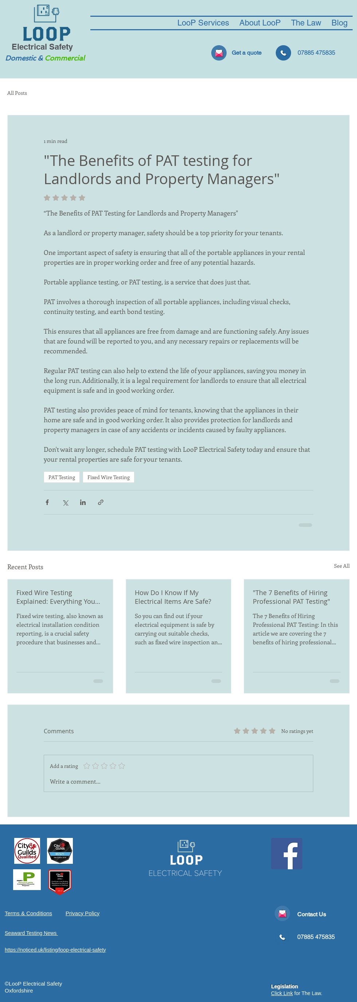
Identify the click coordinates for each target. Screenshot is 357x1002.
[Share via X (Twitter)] (65, 502)
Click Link (282, 993)
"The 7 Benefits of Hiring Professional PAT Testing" (291, 597)
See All (342, 565)
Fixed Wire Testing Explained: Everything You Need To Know (55, 597)
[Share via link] (100, 502)
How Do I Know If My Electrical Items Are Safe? (173, 597)
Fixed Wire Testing (108, 477)
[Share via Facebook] (47, 502)
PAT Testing (61, 477)
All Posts (17, 93)
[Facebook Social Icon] (286, 853)
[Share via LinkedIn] (82, 502)
